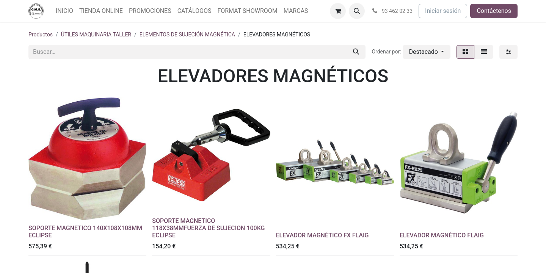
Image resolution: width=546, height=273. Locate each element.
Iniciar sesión (443, 10)
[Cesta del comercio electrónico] (338, 11)
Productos (40, 34)
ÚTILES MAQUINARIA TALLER (96, 34)
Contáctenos (494, 10)
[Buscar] (356, 52)
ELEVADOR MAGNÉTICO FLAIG (442, 235)
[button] (357, 11)
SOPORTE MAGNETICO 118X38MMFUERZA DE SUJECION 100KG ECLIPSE (208, 228)
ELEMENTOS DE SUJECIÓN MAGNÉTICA (187, 34)
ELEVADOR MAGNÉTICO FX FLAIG (322, 235)
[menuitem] (64, 11)
